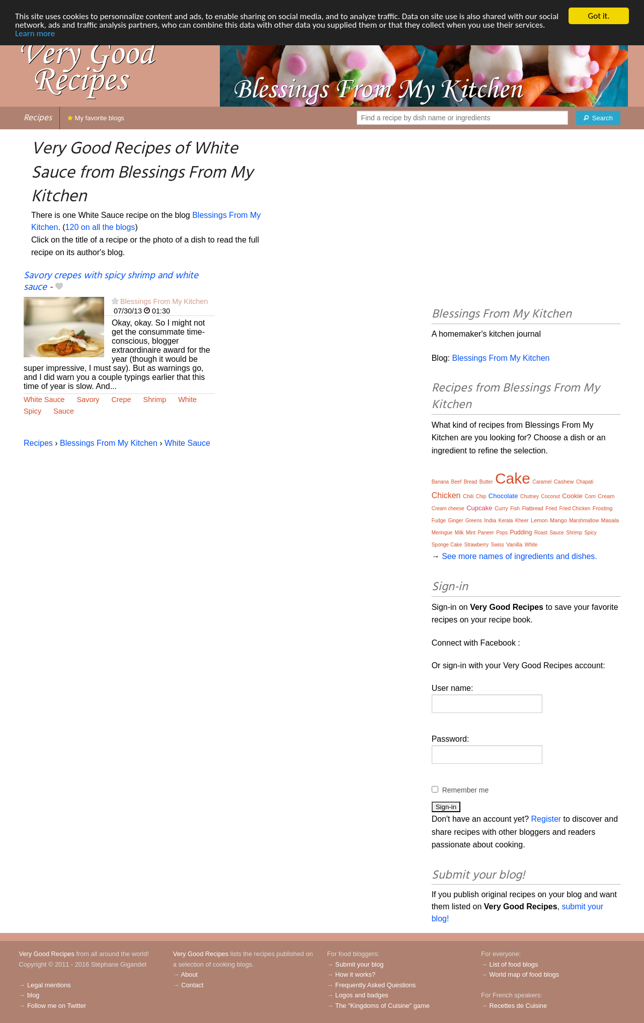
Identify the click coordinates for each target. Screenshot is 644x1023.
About (189, 974)
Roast (540, 532)
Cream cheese (448, 508)
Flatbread (532, 508)
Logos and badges (361, 995)
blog (33, 995)
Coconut (550, 496)
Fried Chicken (575, 508)
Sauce (63, 411)
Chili (468, 496)
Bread (470, 482)
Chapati (584, 482)
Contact (192, 985)
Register (546, 819)
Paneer (485, 532)
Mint (470, 532)
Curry (501, 508)
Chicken (446, 495)
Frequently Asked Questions (375, 985)
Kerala (506, 520)
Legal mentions (49, 985)
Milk (459, 532)
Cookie (572, 496)
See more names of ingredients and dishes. (519, 556)
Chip (481, 496)
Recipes (38, 118)
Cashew (564, 482)
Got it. (598, 16)
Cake (512, 478)
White (187, 400)
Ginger (455, 520)
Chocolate (503, 496)
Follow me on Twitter (56, 1005)
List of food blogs (514, 964)
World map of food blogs (524, 974)
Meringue (442, 532)
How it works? (355, 974)
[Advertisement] (526, 219)
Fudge (439, 520)
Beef (456, 482)
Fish (515, 508)
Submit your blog (359, 964)
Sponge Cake (447, 544)
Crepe (121, 400)
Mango (558, 520)
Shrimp (155, 400)
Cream (606, 496)
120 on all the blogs (100, 227)
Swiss (497, 544)
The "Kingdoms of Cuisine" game (382, 1005)
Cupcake (479, 508)
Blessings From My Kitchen (164, 301)
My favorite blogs (95, 118)
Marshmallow (584, 520)
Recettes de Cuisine (518, 1005)
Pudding (521, 532)
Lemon (539, 520)
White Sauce (44, 400)
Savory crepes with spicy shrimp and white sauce (111, 281)
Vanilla (514, 544)
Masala (610, 520)
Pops (502, 532)
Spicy (32, 411)
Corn (590, 496)
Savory (88, 400)
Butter (486, 482)
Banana (440, 482)
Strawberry (476, 544)
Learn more (35, 33)
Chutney (529, 496)
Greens (473, 520)
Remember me (465, 790)
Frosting (603, 508)
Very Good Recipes (46, 954)
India (490, 520)
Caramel (541, 482)
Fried (551, 508)
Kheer (522, 520)
